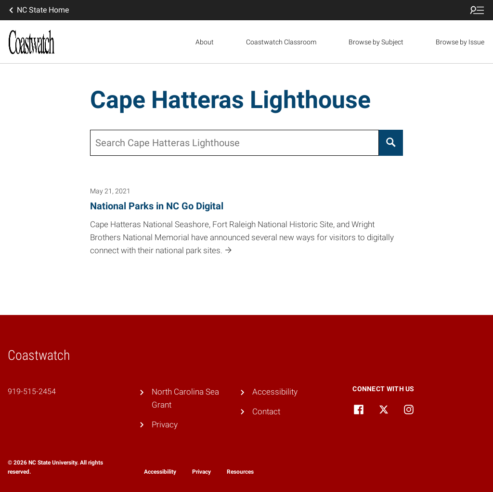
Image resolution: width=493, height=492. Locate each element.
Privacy (165, 424)
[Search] (391, 143)
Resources (240, 471)
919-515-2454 (32, 391)
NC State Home (38, 10)
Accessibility (275, 391)
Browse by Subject (376, 42)
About (204, 42)
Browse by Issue (460, 42)
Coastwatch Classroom (281, 42)
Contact (266, 411)
